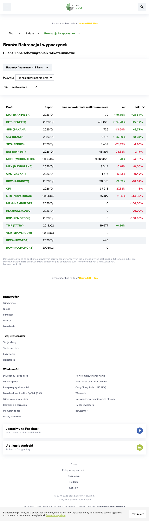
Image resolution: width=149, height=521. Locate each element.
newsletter (81, 410)
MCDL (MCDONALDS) (20, 159)
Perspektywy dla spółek (16, 387)
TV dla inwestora (84, 405)
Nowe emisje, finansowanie (90, 375)
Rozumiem (137, 514)
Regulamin (74, 476)
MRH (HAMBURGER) (20, 203)
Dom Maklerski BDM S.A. (112, 506)
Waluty (7, 320)
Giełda (6, 309)
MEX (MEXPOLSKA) (19, 166)
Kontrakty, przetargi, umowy (91, 381)
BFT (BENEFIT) (16, 122)
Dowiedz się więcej (56, 515)
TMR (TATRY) (15, 225)
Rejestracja (9, 359)
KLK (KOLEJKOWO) (18, 210)
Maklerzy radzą (11, 410)
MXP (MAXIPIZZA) (18, 114)
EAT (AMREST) (16, 151)
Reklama (74, 482)
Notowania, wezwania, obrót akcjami (95, 399)
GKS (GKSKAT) (16, 173)
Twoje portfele (11, 348)
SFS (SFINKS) (15, 144)
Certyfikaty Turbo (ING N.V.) (90, 387)
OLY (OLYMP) (14, 136)
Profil (10, 107)
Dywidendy (9, 326)
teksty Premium (12, 416)
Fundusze (8, 314)
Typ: (21, 87)
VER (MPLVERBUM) (19, 232)
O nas (74, 464)
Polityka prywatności (73, 470)
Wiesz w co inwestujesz (15, 399)
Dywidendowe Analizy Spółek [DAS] (22, 393)
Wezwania (80, 393)
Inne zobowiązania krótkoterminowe (85, 107)
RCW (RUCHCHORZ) (19, 247)
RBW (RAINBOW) (17, 181)
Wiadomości (9, 303)
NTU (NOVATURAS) (19, 196)
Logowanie (9, 354)
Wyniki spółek (10, 381)
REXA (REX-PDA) (17, 240)
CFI (8, 188)
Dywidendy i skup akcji (15, 375)
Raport (49, 107)
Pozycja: (28, 77)
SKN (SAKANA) (16, 129)
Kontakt (73, 487)
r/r (124, 107)
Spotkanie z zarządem (15, 405)
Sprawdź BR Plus (88, 23)
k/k (137, 107)
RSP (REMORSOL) (18, 218)
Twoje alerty (10, 342)
